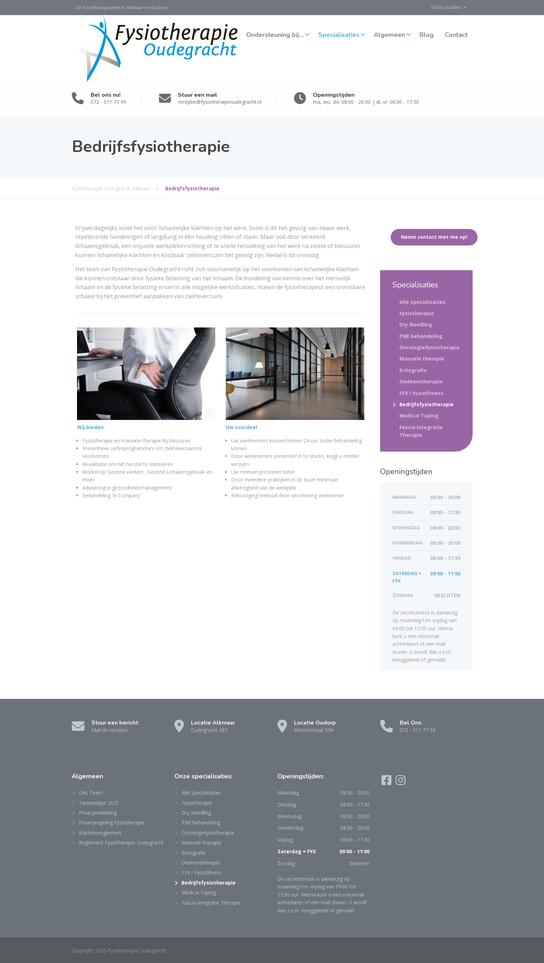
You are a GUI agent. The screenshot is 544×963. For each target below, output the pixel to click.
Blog (427, 35)
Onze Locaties (446, 7)
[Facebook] (387, 782)
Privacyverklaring (98, 812)
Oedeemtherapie (421, 381)
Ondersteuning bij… (275, 35)
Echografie (413, 370)
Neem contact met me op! (434, 237)
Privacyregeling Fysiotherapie (112, 822)
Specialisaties (338, 35)
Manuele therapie (421, 358)
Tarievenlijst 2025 (99, 802)
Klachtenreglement (100, 832)
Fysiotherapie (416, 313)
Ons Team (91, 792)
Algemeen (389, 35)
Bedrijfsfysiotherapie (426, 404)
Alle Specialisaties (422, 302)
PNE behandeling (420, 336)
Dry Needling (415, 324)
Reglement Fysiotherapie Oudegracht (121, 842)
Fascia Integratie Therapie (421, 431)
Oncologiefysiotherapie (429, 347)
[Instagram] (400, 782)
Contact (456, 35)
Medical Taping (419, 415)
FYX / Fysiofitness (421, 393)
